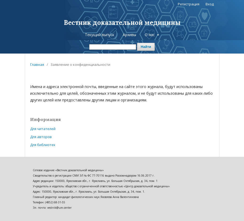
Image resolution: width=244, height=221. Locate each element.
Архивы (129, 34)
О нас (150, 34)
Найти (146, 47)
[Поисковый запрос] (112, 47)
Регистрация (188, 4)
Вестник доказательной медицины (122, 22)
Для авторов (41, 136)
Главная (37, 64)
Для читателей (43, 128)
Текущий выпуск (99, 34)
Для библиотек (43, 144)
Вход (210, 4)
